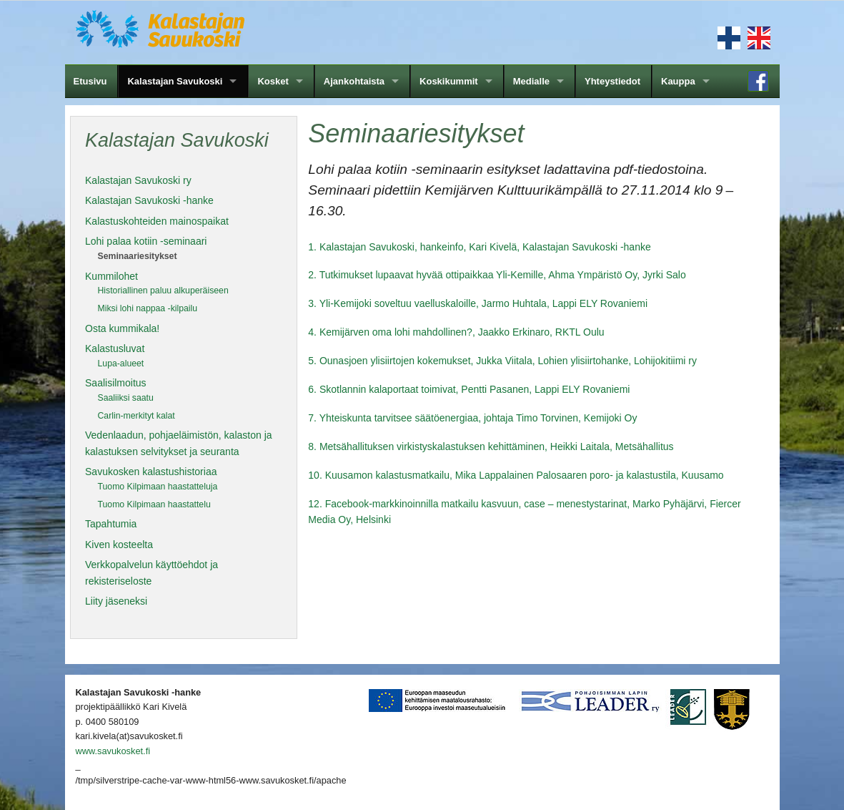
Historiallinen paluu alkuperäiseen (163, 291)
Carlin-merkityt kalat (136, 416)
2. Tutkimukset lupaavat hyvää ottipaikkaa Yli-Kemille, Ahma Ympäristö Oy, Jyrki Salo (496, 274)
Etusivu (90, 81)
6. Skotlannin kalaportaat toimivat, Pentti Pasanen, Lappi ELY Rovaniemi (469, 389)
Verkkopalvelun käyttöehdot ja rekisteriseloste (151, 572)
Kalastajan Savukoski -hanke (149, 200)
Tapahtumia (110, 524)
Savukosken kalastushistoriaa (151, 471)
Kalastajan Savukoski (174, 81)
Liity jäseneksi (116, 601)
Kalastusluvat (114, 348)
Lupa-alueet (121, 363)
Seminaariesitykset (137, 256)
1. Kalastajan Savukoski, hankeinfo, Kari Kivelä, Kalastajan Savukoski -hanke (479, 247)
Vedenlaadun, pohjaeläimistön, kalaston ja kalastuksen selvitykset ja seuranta (178, 443)
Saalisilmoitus (116, 383)
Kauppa (678, 81)
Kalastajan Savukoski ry (138, 180)
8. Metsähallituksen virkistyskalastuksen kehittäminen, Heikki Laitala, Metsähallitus (490, 446)
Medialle (531, 81)
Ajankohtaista (354, 81)
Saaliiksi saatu (126, 398)
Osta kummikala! (122, 328)
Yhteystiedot (612, 81)
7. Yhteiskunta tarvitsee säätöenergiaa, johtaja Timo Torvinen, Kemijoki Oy (472, 418)
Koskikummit (448, 81)
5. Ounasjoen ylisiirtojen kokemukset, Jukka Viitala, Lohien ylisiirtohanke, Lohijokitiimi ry (502, 360)
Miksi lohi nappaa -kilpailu (148, 308)
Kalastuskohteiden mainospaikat (157, 221)
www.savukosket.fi (113, 751)
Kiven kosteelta (119, 544)
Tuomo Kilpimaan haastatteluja (158, 487)
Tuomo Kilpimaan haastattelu (154, 504)
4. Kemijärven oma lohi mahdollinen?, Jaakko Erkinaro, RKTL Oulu (456, 332)
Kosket (272, 81)
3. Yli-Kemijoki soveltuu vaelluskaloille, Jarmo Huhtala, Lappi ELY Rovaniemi (477, 303)
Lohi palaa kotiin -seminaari (146, 241)
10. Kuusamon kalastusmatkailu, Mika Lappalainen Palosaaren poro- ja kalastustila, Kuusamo (515, 475)
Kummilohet (111, 276)
